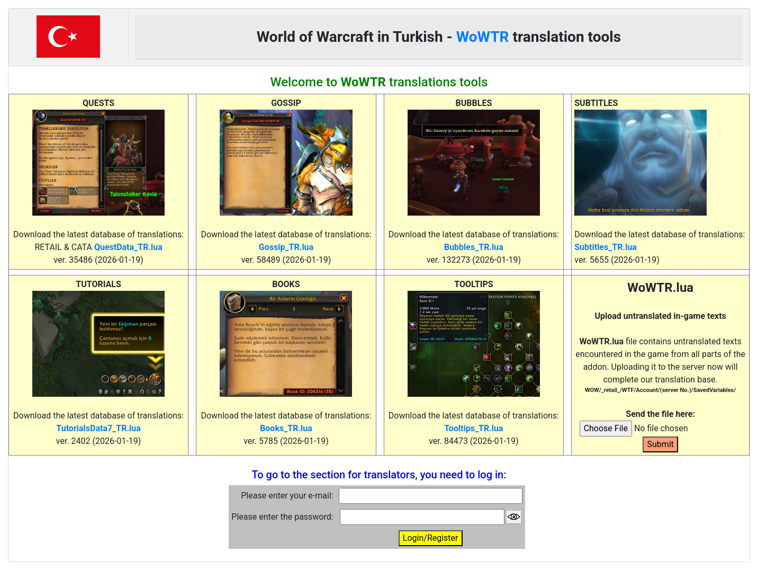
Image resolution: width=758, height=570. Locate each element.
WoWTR (482, 37)
